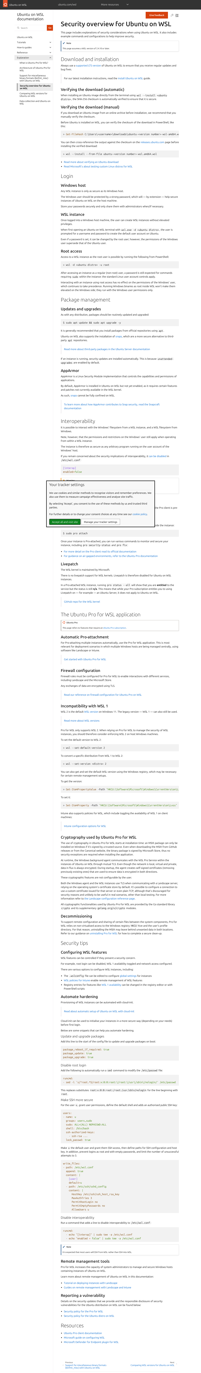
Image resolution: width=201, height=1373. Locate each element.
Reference (22, 52)
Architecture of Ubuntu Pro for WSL (35, 69)
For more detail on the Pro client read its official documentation (100, 551)
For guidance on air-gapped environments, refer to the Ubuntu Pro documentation (111, 556)
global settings (128, 975)
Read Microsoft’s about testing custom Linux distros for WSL (98, 166)
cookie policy (140, 514)
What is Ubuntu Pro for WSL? (34, 62)
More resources (110, 4)
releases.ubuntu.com (152, 142)
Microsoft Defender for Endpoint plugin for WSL (91, 1342)
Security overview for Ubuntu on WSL (35, 87)
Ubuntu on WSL (25, 37)
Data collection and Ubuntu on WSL (35, 102)
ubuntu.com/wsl (67, 4)
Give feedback (156, 15)
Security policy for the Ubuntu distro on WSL (89, 1315)
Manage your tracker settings (100, 521)
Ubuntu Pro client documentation (83, 1333)
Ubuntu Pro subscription (114, 628)
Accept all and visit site (65, 521)
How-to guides (24, 47)
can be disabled (157, 456)
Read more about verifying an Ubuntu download (91, 162)
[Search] (30, 28)
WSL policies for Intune (77, 980)
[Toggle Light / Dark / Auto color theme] (172, 15)
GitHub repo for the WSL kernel (82, 601)
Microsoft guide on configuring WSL (84, 1337)
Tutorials (21, 42)
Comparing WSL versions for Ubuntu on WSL (33, 94)
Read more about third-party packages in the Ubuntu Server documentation (107, 349)
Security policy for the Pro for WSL (83, 1311)
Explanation (23, 57)
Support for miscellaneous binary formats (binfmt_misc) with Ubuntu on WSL (34, 78)
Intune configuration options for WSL (85, 826)
